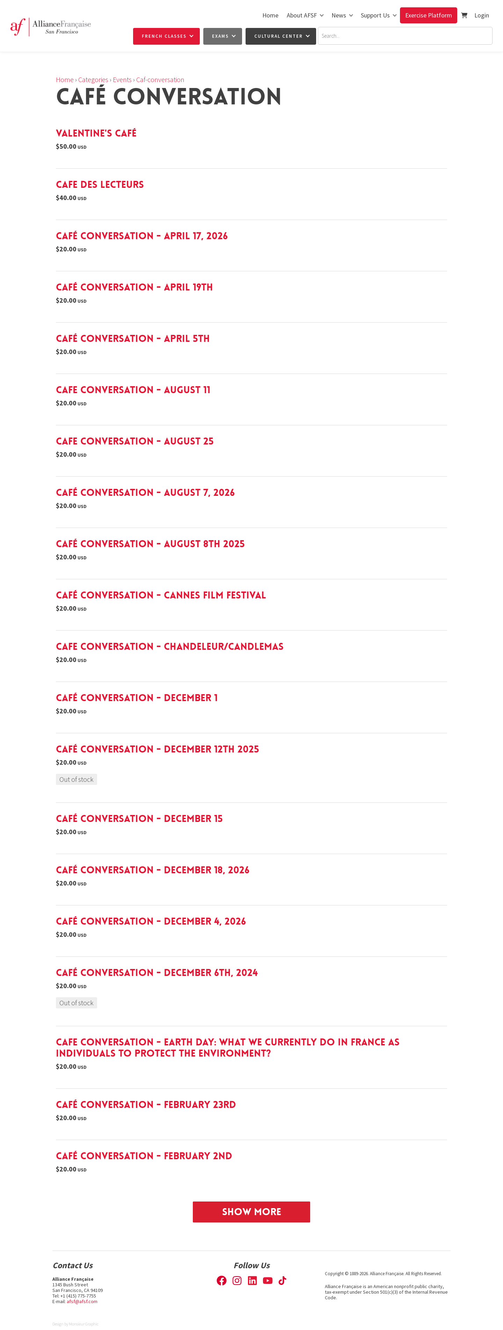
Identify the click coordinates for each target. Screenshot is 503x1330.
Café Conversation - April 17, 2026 (142, 236)
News (338, 15)
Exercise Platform (428, 15)
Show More (251, 1212)
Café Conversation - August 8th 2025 (150, 544)
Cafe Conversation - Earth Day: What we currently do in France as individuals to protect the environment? (228, 1048)
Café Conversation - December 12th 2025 (157, 749)
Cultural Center (278, 36)
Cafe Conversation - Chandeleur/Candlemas (170, 646)
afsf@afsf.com (82, 1301)
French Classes (164, 36)
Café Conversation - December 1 (137, 698)
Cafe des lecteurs (100, 184)
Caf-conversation (160, 79)
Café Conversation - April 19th (134, 287)
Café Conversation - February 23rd (146, 1104)
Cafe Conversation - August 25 (135, 441)
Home (270, 15)
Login (481, 15)
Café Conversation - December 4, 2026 (151, 921)
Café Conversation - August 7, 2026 (145, 492)
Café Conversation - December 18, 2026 (152, 870)
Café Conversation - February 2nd (144, 1156)
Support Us (375, 15)
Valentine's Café (96, 133)
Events (122, 79)
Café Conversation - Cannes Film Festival (161, 595)
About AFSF (302, 15)
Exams (220, 36)
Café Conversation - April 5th (133, 338)
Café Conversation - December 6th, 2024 (157, 973)
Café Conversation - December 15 (139, 819)
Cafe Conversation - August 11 (133, 390)
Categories (93, 79)
